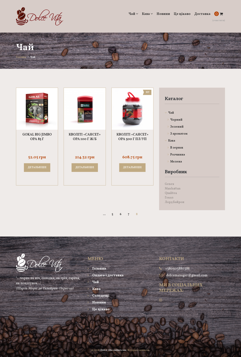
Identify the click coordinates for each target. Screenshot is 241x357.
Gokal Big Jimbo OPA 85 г (37, 137)
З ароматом (178, 134)
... (104, 214)
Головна (21, 57)
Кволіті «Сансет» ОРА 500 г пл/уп (132, 137)
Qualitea (171, 193)
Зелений (176, 127)
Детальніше (37, 167)
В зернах (175, 148)
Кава (147, 14)
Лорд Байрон (174, 202)
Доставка (202, 14)
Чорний (175, 120)
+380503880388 (177, 268)
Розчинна (176, 155)
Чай (133, 14)
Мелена (175, 162)
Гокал (169, 198)
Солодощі (98, 295)
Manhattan (173, 189)
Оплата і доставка (106, 275)
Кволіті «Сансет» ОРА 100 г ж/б (85, 137)
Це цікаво (182, 14)
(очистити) (218, 20)
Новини (163, 14)
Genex (169, 184)
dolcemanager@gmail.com (186, 275)
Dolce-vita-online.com (113, 350)
